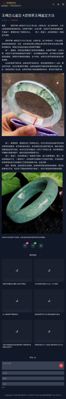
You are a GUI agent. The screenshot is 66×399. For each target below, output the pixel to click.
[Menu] (63, 4)
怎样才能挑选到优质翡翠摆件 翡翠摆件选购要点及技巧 (17, 346)
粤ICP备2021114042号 (26, 395)
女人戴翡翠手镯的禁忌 (10, 314)
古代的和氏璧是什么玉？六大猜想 (46, 284)
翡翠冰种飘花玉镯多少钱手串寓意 (14, 284)
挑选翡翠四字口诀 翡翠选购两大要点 (47, 314)
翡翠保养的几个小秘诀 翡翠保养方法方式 (49, 345)
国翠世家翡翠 (46, 395)
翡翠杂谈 (15, 20)
